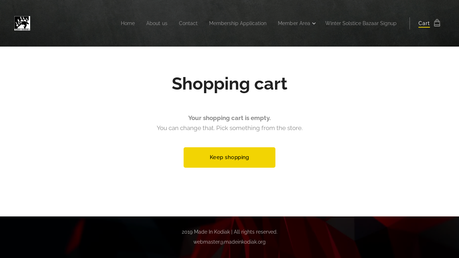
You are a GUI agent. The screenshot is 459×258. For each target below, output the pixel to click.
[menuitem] (111, 23)
